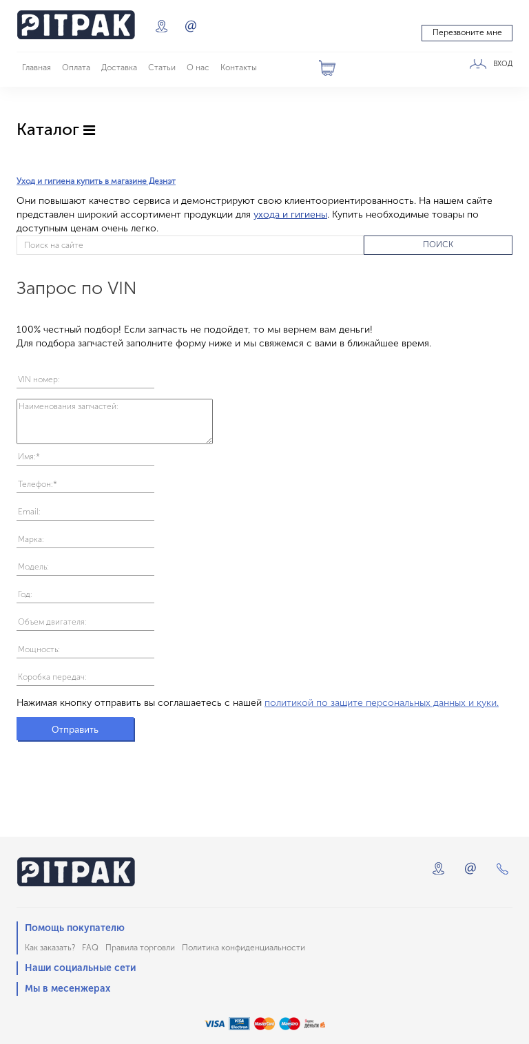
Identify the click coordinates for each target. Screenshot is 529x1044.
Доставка (119, 67)
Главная (36, 67)
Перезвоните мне (467, 32)
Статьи (162, 67)
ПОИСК (438, 244)
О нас (198, 67)
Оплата (76, 67)
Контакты (238, 67)
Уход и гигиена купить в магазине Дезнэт (96, 181)
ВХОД (502, 64)
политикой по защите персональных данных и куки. (381, 703)
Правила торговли (140, 947)
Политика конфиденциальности (243, 947)
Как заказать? (50, 947)
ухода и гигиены (290, 214)
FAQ (90, 947)
